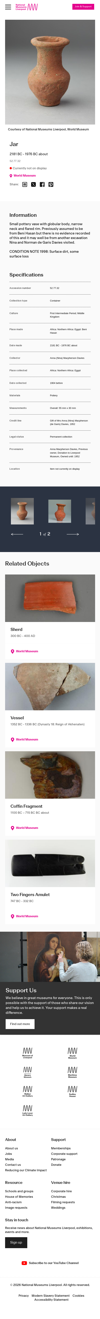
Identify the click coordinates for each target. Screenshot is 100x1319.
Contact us (13, 1165)
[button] (22, 513)
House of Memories (19, 1196)
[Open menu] (8, 7)
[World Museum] (72, 1053)
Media (9, 1159)
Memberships (61, 1148)
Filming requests (63, 1202)
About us (11, 1148)
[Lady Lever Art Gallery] (27, 1110)
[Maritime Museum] (72, 1072)
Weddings (58, 1207)
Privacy (24, 1295)
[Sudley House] (72, 1091)
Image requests (16, 1207)
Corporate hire (61, 1191)
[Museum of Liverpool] (27, 1053)
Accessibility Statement (51, 1299)
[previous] (17, 534)
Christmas (58, 1196)
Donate (56, 1165)
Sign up (16, 1242)
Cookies (78, 1295)
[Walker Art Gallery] (27, 1091)
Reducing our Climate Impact (26, 1170)
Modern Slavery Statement (51, 1295)
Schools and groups (19, 1191)
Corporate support (64, 1154)
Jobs (8, 1154)
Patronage (58, 1159)
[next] (73, 534)
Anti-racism (13, 1202)
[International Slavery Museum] (27, 1072)
